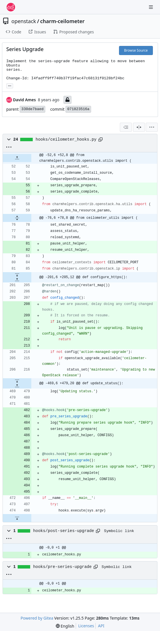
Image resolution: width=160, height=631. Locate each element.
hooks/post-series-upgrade (63, 531)
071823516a (78, 109)
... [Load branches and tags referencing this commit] (9, 85)
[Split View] (139, 127)
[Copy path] (100, 139)
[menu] (152, 127)
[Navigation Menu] (151, 7)
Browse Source (136, 50)
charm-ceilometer (62, 21)
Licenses (86, 625)
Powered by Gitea (36, 618)
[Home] (11, 7)
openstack (23, 21)
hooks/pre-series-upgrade (62, 567)
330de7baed (32, 109)
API (101, 625)
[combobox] (126, 127)
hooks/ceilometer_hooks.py (66, 139)
